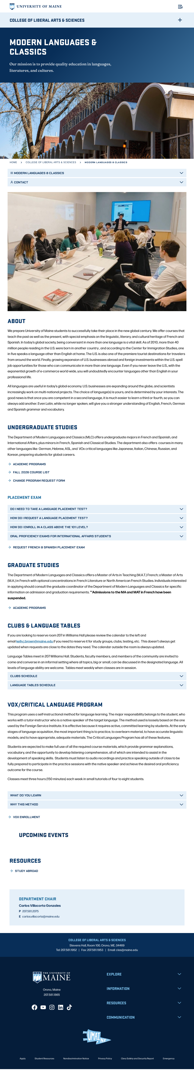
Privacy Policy (105, 1067)
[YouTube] (43, 1016)
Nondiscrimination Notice (76, 1067)
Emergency (168, 1067)
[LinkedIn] (60, 1016)
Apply (23, 1067)
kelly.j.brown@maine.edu (34, 650)
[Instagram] (52, 1016)
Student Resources (44, 1067)
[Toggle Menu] (180, 7)
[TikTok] (69, 1016)
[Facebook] (34, 1016)
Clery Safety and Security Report (137, 1067)
